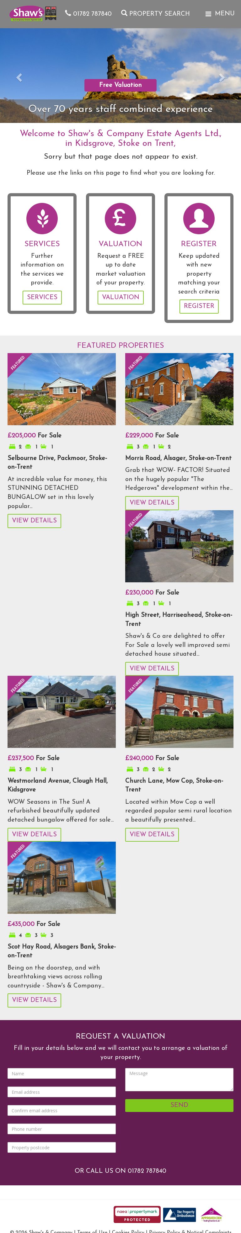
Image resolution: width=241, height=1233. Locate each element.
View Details (34, 521)
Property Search (155, 14)
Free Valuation (120, 85)
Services (42, 297)
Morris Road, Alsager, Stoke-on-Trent (178, 458)
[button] (18, 75)
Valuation (120, 297)
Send (179, 1105)
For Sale (35, 436)
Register (199, 306)
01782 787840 (88, 14)
